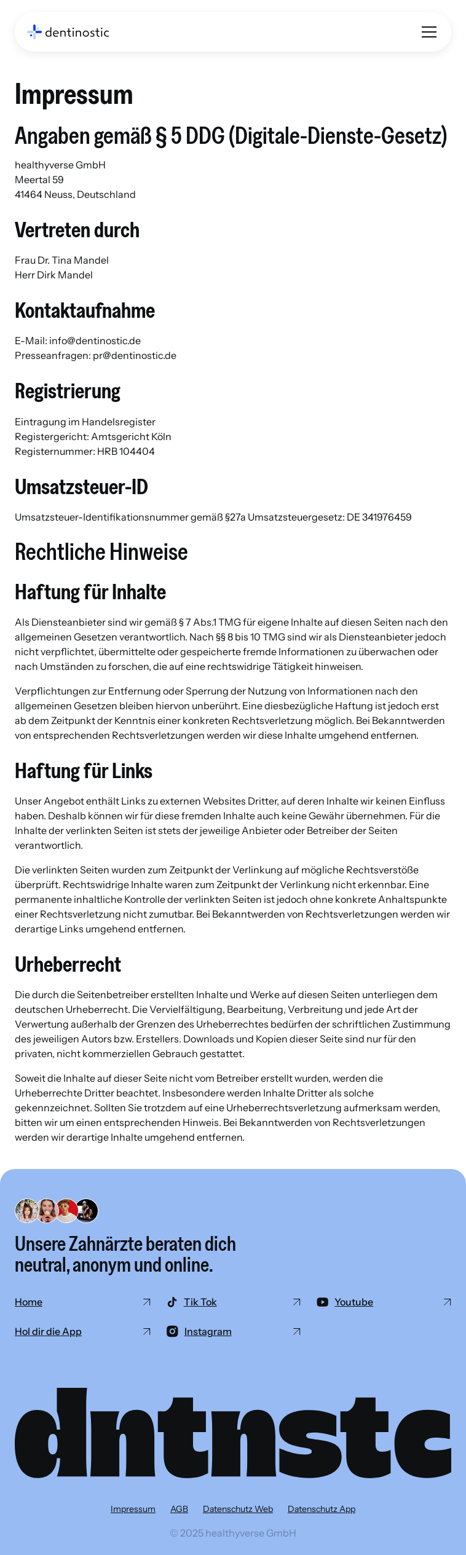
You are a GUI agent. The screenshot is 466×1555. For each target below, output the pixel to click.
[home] (68, 32)
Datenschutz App (321, 1508)
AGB (179, 1508)
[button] (426, 32)
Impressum (133, 1508)
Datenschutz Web (238, 1508)
